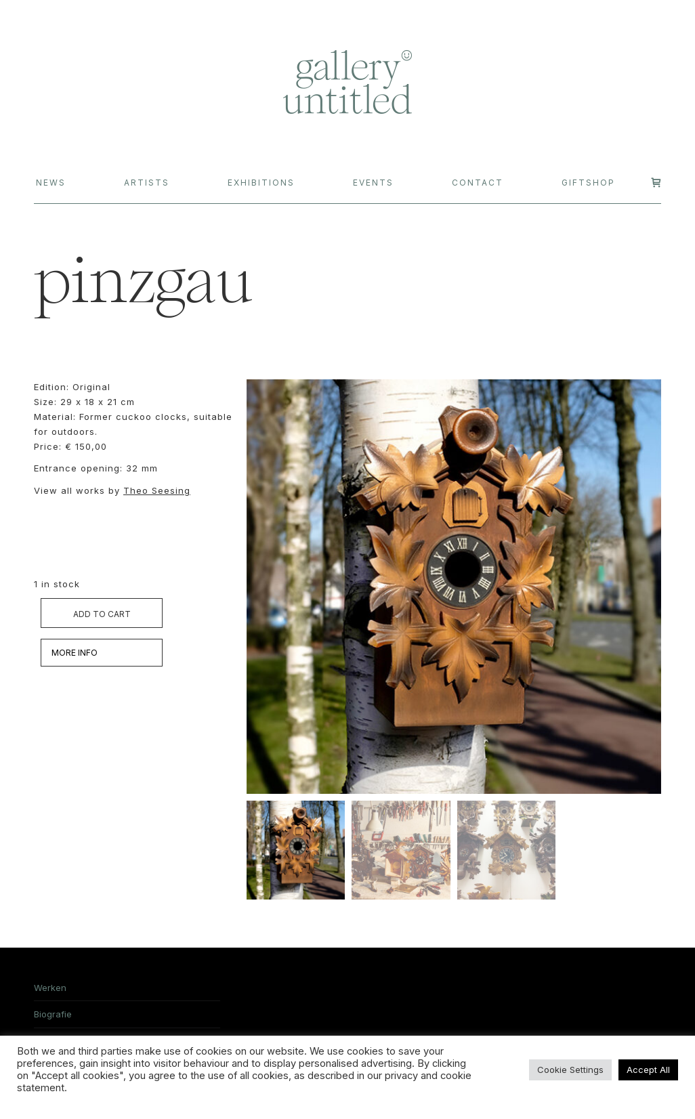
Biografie (53, 1014)
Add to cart (102, 614)
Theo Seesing (156, 490)
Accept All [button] (648, 1069)
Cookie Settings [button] (570, 1069)
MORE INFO (74, 653)
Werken (50, 987)
